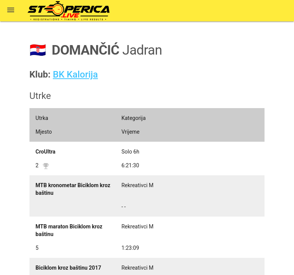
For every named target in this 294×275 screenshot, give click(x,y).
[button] (11, 11)
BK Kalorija (75, 74)
